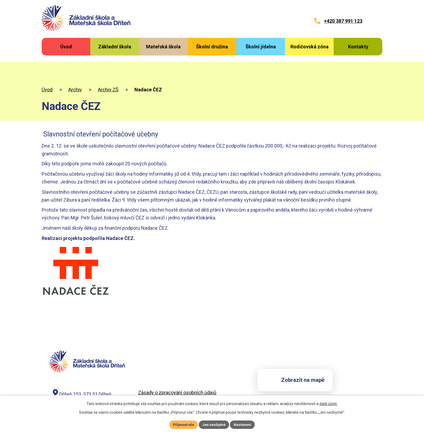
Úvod (47, 66)
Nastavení (243, 424)
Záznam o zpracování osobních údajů (178, 376)
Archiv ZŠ (108, 66)
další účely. (328, 403)
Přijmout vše (183, 424)
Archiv (75, 66)
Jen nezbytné (214, 424)
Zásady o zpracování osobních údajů (177, 369)
